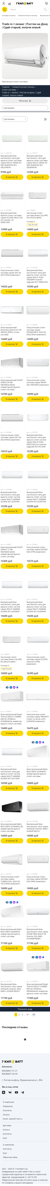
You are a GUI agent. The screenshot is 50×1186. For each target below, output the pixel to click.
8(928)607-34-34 (10, 1073)
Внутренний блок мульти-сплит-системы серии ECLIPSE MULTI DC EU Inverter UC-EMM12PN (12, 218)
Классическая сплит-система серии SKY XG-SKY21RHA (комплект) (11, 272)
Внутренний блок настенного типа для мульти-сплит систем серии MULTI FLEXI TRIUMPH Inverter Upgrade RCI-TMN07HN (37, 276)
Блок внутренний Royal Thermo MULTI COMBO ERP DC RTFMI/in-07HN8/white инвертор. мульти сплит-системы (11, 719)
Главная (5, 87)
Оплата (6, 1114)
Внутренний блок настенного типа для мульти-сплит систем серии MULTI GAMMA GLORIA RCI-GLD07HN (36, 497)
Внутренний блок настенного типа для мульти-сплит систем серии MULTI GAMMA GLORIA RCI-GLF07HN (10, 497)
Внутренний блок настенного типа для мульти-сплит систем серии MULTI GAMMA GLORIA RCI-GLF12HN (10, 774)
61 (28, 1014)
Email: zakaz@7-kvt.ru (12, 1119)
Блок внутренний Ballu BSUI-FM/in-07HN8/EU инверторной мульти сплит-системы (37, 772)
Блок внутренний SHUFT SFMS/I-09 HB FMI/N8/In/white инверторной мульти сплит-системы (12, 385)
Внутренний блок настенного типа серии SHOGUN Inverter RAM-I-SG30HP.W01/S (38, 827)
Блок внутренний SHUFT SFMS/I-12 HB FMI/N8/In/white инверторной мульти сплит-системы (12, 552)
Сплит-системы (9, 89)
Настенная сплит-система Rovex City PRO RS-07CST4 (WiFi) (37, 215)
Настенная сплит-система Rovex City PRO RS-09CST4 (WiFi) (11, 659)
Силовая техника (9, 15)
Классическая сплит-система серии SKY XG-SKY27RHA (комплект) (11, 437)
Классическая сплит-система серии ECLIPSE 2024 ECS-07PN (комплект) (37, 660)
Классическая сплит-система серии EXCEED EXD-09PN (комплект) (37, 879)
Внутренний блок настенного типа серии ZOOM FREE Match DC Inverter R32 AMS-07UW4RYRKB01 (37, 934)
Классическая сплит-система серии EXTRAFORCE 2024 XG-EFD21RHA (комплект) (36, 331)
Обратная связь (10, 1157)
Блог (5, 1138)
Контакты (7, 1110)
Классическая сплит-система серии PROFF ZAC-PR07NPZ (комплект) (38, 382)
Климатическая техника (27, 15)
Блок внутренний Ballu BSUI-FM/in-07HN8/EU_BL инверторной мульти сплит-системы (12, 827)
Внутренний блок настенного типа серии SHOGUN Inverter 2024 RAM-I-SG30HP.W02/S (11, 988)
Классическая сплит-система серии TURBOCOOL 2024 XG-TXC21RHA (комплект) (10, 880)
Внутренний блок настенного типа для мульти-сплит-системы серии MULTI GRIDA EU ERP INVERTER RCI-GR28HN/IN (37, 162)
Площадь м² (31, 221)
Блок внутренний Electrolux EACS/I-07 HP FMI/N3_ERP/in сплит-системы (11, 331)
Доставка (7, 1125)
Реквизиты (8, 1106)
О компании (8, 1102)
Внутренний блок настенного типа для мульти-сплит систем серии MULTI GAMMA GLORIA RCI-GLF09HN (10, 607)
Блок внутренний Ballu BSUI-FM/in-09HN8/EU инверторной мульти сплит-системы (11, 933)
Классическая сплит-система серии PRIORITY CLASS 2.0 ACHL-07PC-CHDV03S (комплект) (38, 718)
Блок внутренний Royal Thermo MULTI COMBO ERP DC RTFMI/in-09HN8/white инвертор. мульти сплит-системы (37, 989)
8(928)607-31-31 (10, 1070)
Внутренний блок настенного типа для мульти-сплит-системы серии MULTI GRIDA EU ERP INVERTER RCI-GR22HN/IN (11, 162)
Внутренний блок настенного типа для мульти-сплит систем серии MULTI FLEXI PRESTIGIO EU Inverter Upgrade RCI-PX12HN (36, 441)
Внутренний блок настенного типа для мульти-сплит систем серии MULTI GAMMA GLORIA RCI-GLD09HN (36, 607)
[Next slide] (46, 58)
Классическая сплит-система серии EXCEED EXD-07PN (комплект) (37, 549)
